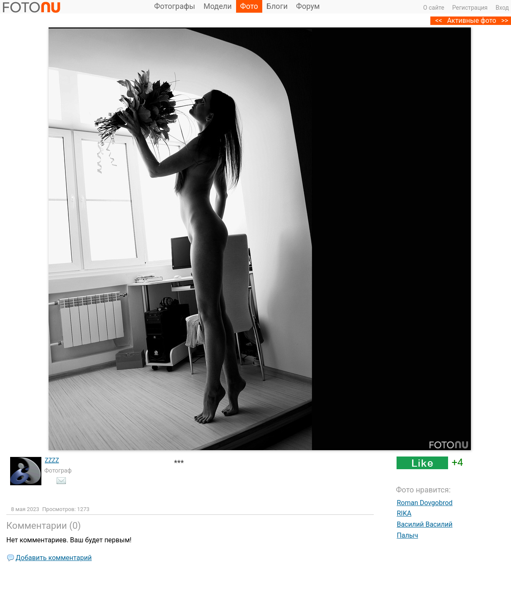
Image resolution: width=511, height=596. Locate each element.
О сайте (433, 7)
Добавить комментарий (54, 558)
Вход (502, 7)
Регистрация (470, 7)
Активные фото (471, 20)
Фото (249, 6)
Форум (308, 6)
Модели (218, 6)
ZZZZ (52, 460)
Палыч (407, 535)
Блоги (277, 6)
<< (438, 20)
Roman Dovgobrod (424, 503)
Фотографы (174, 6)
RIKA (404, 513)
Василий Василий (424, 524)
